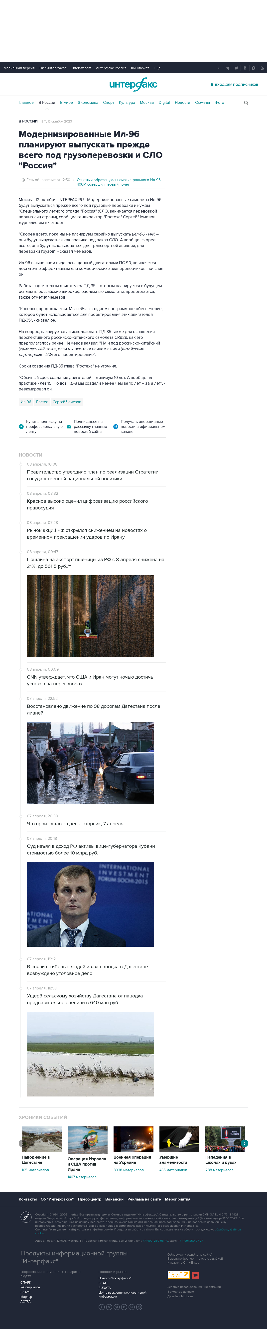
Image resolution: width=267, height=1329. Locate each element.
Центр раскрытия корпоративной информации (122, 1295)
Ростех (42, 402)
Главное (26, 102)
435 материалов (173, 1170)
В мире (66, 102)
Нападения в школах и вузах (221, 1160)
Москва (147, 102)
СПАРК (25, 1283)
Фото (219, 102)
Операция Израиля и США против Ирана (87, 1164)
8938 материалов (129, 1170)
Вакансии (114, 1199)
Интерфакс (133, 84)
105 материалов (35, 1170)
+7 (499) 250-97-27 (190, 1241)
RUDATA (105, 1288)
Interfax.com (81, 68)
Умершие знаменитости (173, 1160)
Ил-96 (26, 402)
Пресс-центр (89, 1199)
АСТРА (25, 1302)
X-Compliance (30, 1287)
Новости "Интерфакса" (115, 1278)
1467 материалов (82, 1177)
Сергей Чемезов (67, 402)
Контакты (28, 1199)
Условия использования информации (194, 1287)
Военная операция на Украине (132, 1160)
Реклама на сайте (144, 1199)
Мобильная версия (19, 68)
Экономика (88, 102)
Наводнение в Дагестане (36, 1160)
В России (47, 102)
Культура (127, 102)
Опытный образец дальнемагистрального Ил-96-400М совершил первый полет (119, 182)
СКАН (103, 1283)
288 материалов (219, 1170)
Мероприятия (177, 1199)
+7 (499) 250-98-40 (155, 1241)
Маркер (26, 1297)
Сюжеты (202, 102)
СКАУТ (25, 1292)
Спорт (108, 102)
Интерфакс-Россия (111, 68)
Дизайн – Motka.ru (180, 1296)
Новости (182, 102)
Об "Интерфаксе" (53, 68)
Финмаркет (140, 68)
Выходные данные (180, 1292)
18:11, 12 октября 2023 (56, 121)
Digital (164, 102)
